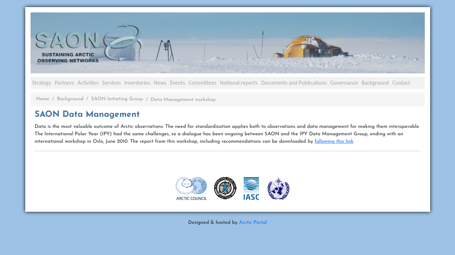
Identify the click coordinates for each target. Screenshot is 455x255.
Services (111, 82)
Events (177, 82)
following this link (334, 141)
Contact (401, 82)
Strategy (41, 82)
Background (375, 82)
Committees (202, 82)
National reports (239, 82)
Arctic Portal (253, 222)
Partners (64, 82)
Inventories (137, 82)
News (160, 82)
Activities (87, 82)
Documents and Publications (293, 82)
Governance (344, 82)
